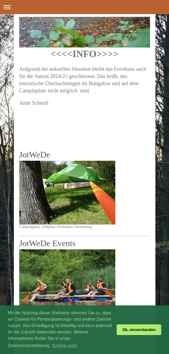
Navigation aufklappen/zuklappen (84, 7)
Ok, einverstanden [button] (139, 330)
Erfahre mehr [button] (65, 345)
